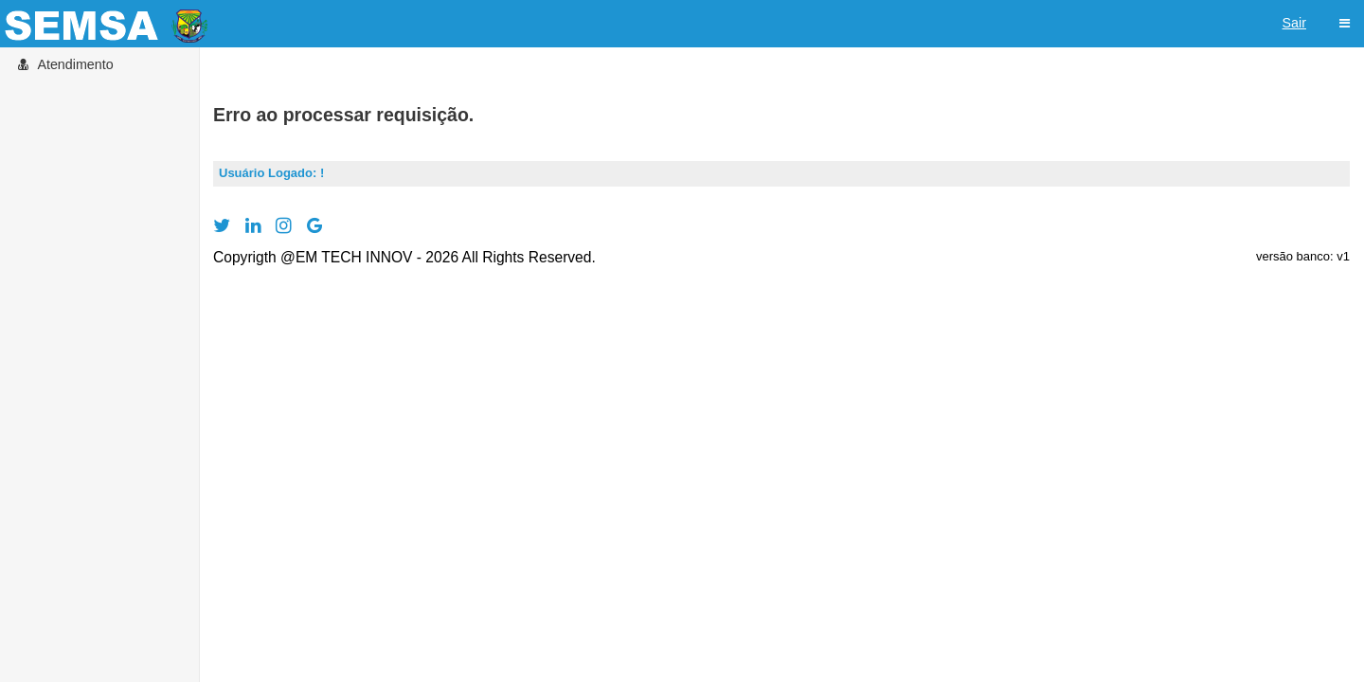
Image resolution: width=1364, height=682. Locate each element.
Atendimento (64, 64)
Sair (1294, 22)
